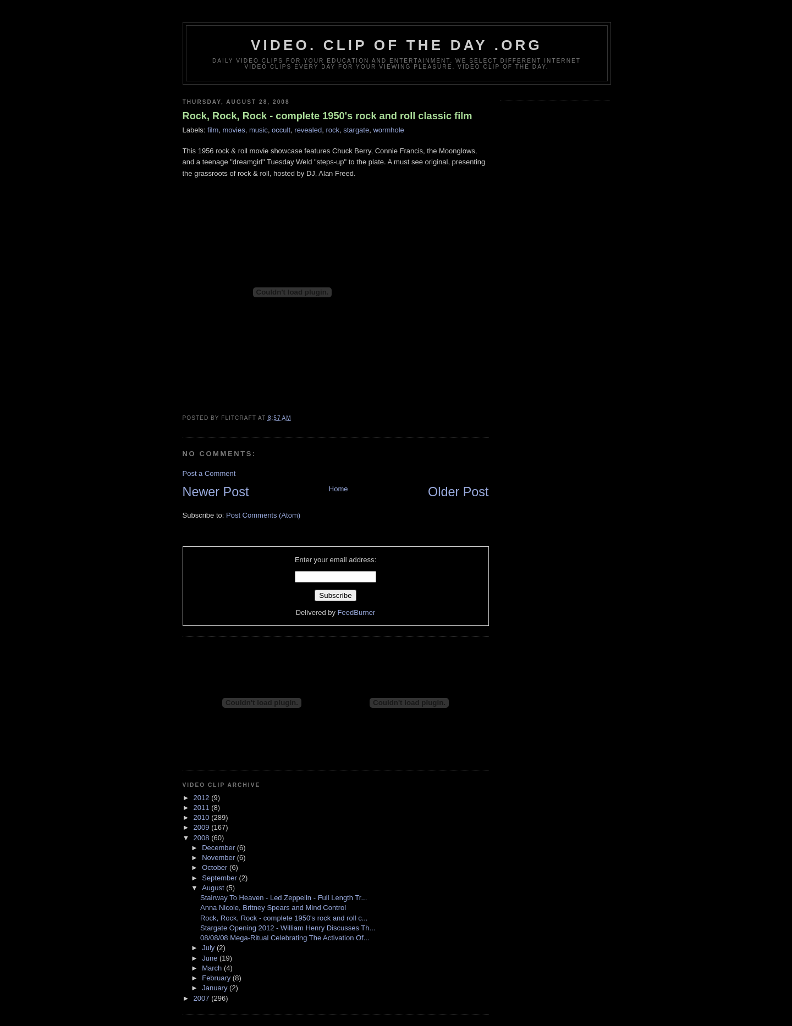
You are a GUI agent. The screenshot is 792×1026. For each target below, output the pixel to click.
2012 (203, 798)
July (209, 948)
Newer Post (216, 492)
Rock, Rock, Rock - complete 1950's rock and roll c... (283, 918)
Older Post (458, 492)
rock (332, 130)
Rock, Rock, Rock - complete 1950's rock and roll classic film (327, 115)
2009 (203, 827)
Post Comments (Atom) (263, 515)
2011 (203, 807)
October (215, 867)
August (214, 888)
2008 (203, 838)
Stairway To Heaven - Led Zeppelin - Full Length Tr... (283, 898)
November (219, 857)
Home (338, 489)
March (213, 968)
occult (281, 130)
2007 (203, 998)
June (210, 958)
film (212, 130)
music (258, 130)
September (220, 878)
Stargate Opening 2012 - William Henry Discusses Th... (287, 928)
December (219, 848)
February (217, 978)
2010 (203, 817)
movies (234, 130)
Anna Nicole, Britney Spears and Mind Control (273, 907)
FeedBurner (357, 612)
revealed (308, 130)
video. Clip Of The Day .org (396, 45)
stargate (356, 130)
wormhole (388, 130)
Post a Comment (209, 473)
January (215, 988)
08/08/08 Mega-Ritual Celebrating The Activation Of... (285, 938)
